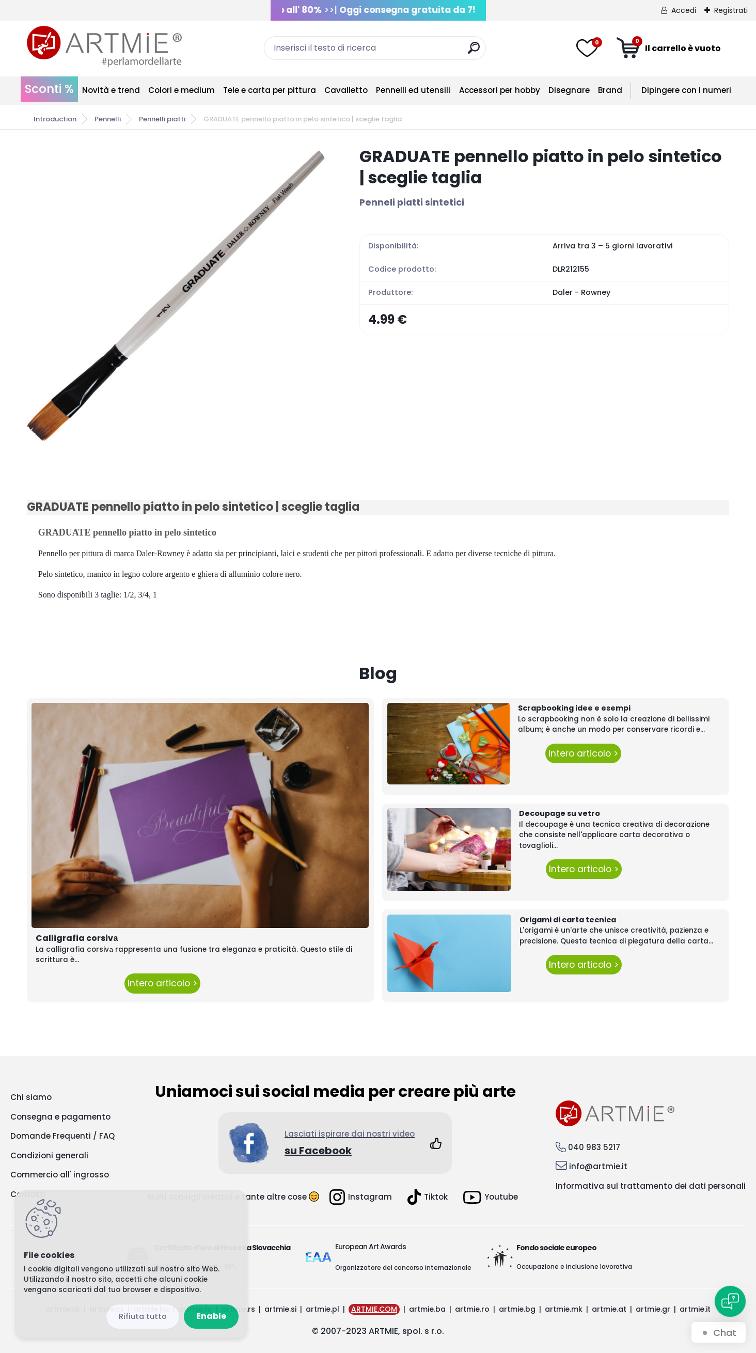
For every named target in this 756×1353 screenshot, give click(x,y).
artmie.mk (563, 1309)
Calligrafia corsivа (77, 938)
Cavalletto (346, 90)
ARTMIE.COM (374, 1309)
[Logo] (104, 46)
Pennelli (107, 119)
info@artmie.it (598, 1166)
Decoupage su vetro (559, 813)
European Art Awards (370, 1246)
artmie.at (609, 1309)
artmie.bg (517, 1309)
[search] (474, 52)
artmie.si (280, 1309)
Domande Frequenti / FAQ (62, 1135)
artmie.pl (322, 1309)
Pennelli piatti (162, 119)
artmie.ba (427, 1309)
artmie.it (695, 1309)
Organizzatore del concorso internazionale (403, 1267)
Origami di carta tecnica (567, 920)
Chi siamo (31, 1097)
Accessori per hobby (499, 90)
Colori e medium (181, 90)
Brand (610, 90)
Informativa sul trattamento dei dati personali (651, 1186)
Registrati (731, 10)
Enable (211, 1316)
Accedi (683, 10)
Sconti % (49, 89)
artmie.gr (653, 1309)
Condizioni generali (49, 1155)
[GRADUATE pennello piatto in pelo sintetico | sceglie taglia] (176, 295)
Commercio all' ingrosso (59, 1174)
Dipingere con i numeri (686, 90)
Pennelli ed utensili (413, 90)
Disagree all (143, 1316)
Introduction (55, 119)
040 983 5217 (594, 1147)
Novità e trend (111, 90)
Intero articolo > (162, 983)
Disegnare (569, 90)
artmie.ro (472, 1309)
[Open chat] (730, 1301)
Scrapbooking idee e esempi (574, 708)
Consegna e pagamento (60, 1116)
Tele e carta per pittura (269, 90)
